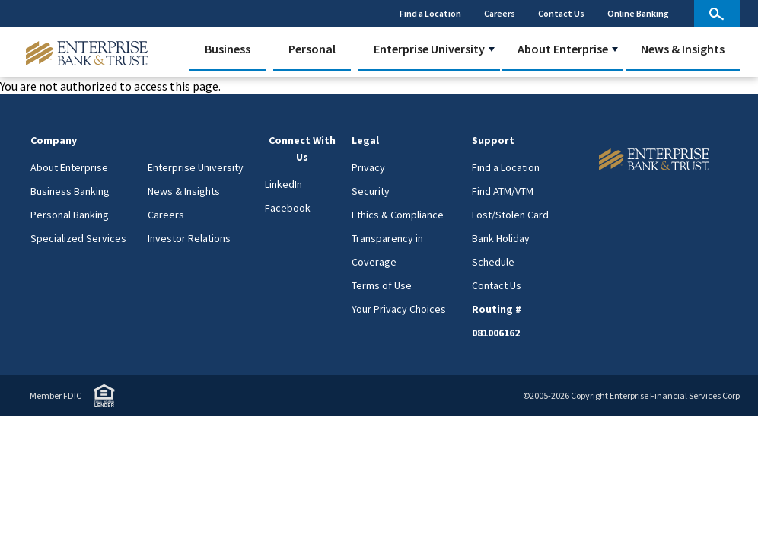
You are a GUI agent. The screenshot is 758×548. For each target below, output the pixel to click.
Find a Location (430, 13)
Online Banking (638, 13)
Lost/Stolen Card (510, 214)
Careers (499, 13)
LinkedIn (283, 184)
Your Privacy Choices (399, 309)
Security (371, 191)
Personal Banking (69, 214)
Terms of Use (382, 285)
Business (227, 48)
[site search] (717, 13)
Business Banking (70, 191)
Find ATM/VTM (502, 191)
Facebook (288, 208)
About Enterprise (563, 48)
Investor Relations (189, 238)
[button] (492, 49)
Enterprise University (429, 48)
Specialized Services (78, 238)
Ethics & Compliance (398, 214)
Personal (312, 48)
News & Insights (683, 48)
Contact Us (561, 13)
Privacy (368, 167)
